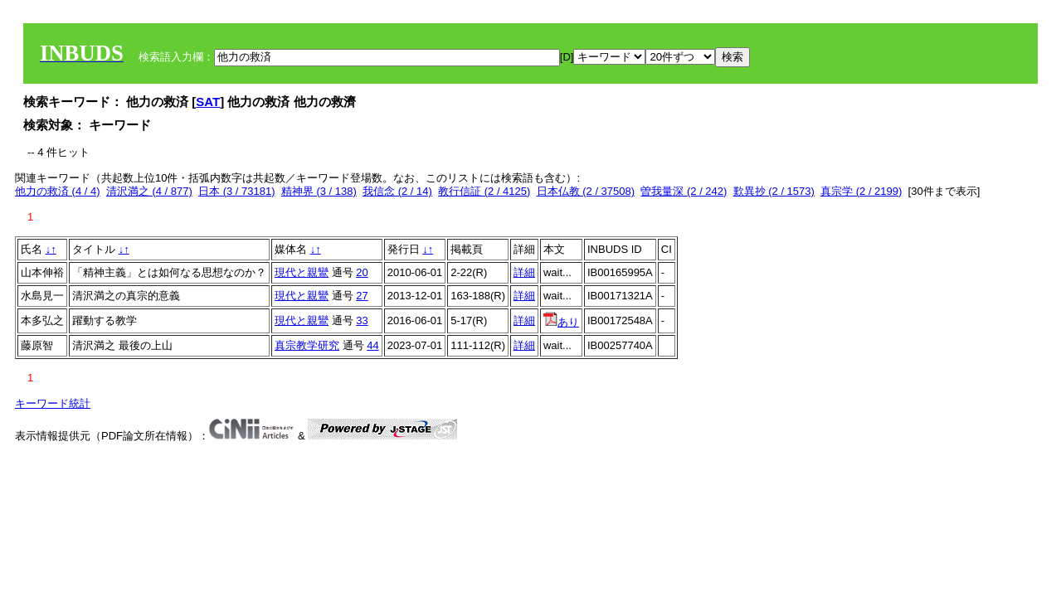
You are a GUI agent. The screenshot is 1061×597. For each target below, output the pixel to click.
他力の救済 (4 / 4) (57, 191)
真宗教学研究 (307, 345)
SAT (208, 102)
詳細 (524, 272)
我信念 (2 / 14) (397, 191)
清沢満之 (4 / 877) (149, 191)
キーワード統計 (52, 403)
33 (361, 320)
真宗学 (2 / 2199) (861, 191)
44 (372, 345)
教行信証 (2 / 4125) (484, 191)
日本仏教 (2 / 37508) (586, 191)
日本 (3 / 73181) (236, 191)
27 (361, 295)
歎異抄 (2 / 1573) (774, 191)
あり (561, 322)
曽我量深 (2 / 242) (683, 191)
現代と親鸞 (302, 272)
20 (361, 272)
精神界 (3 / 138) (319, 191)
